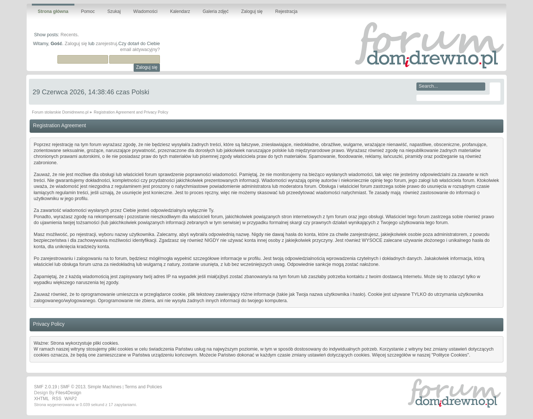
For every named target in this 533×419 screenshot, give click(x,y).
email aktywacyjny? (140, 49)
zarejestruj (106, 43)
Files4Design (68, 392)
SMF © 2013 (73, 386)
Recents (68, 34)
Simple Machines (104, 386)
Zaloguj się (76, 43)
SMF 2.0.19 (45, 386)
